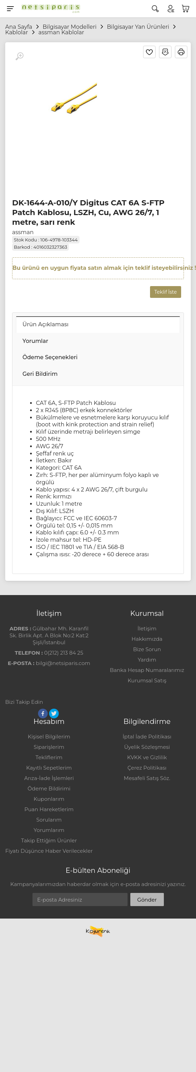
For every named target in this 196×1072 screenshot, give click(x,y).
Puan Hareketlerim (49, 809)
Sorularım (49, 819)
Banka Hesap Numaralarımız (147, 670)
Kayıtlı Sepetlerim (49, 767)
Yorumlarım (49, 830)
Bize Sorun (147, 649)
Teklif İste (166, 292)
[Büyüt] (19, 56)
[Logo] (49, 8)
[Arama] (155, 8)
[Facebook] (43, 713)
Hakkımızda (147, 639)
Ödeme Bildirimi (49, 788)
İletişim (147, 628)
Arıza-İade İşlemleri (49, 778)
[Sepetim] (185, 8)
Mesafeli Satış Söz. (147, 778)
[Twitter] (54, 713)
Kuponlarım (49, 799)
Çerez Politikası (147, 767)
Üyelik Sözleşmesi (147, 747)
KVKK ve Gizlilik (147, 757)
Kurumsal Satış (147, 680)
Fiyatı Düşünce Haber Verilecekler (49, 851)
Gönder (147, 899)
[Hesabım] (170, 8)
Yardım (147, 659)
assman (23, 232)
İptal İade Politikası (147, 736)
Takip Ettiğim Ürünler (49, 840)
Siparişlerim (49, 747)
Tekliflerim (49, 757)
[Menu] (10, 8)
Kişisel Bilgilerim (49, 736)
